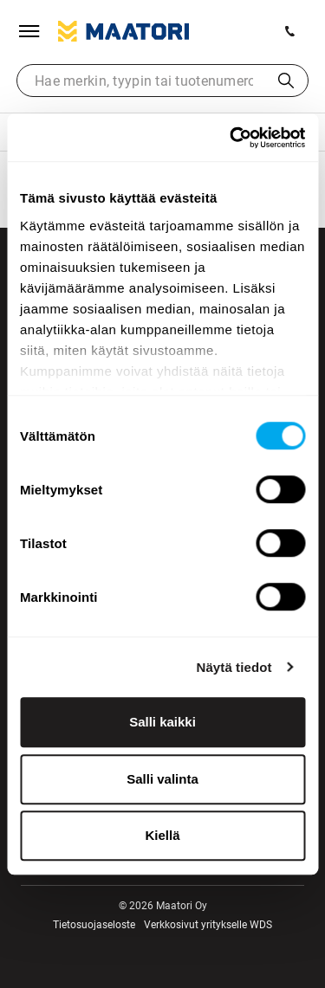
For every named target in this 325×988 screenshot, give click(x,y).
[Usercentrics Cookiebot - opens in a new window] (231, 137)
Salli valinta (162, 779)
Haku (286, 80)
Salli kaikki (162, 721)
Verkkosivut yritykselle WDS (208, 925)
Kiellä (162, 835)
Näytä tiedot (234, 667)
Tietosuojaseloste (94, 925)
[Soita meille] (290, 31)
